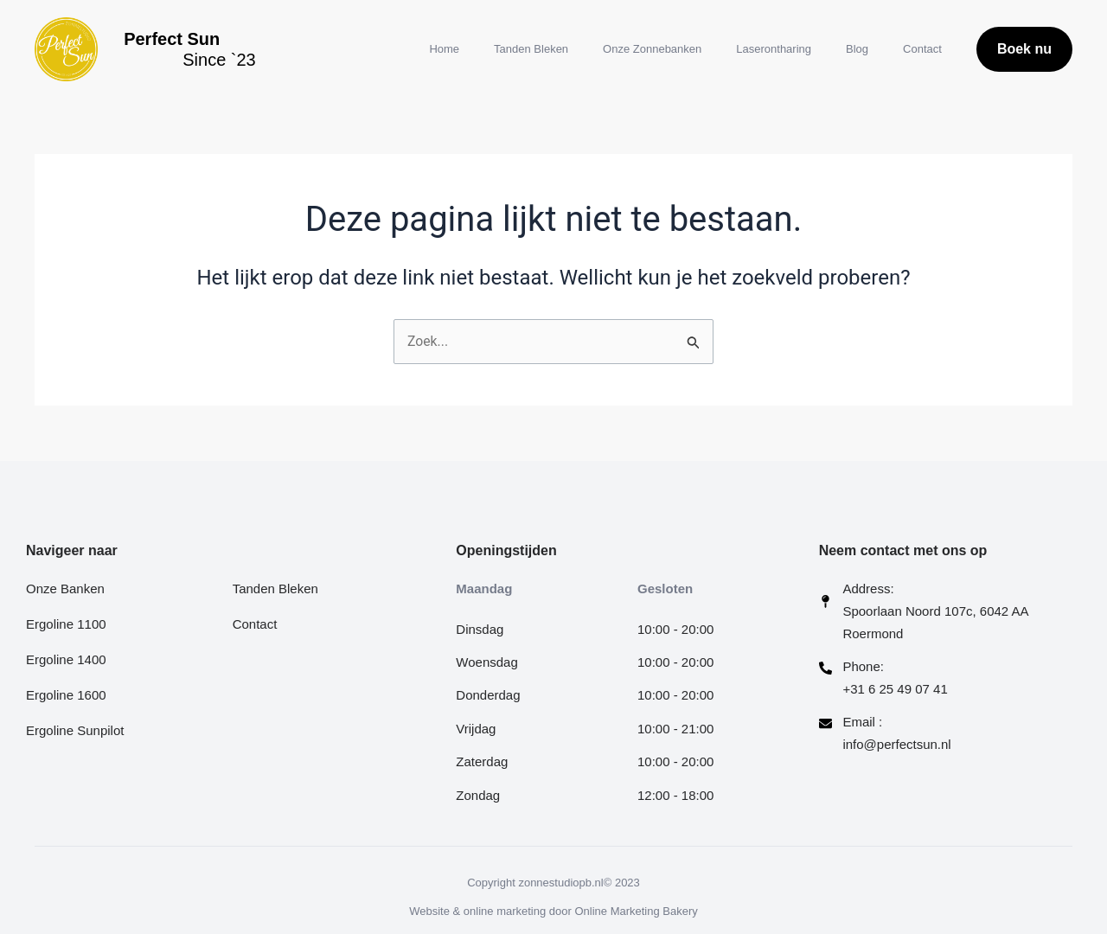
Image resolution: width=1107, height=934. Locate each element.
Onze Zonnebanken (652, 48)
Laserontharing (773, 48)
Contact (922, 48)
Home (444, 48)
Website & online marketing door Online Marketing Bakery (553, 911)
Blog (857, 48)
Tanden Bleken (531, 48)
